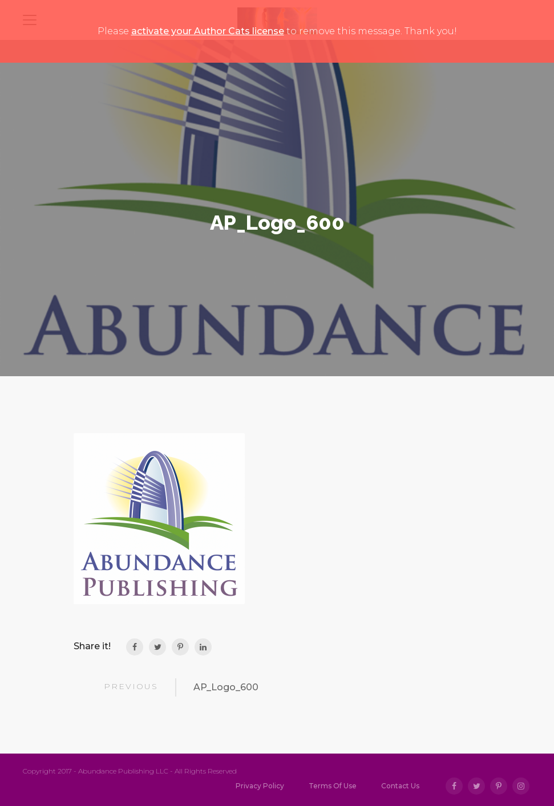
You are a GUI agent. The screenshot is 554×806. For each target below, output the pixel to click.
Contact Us (400, 786)
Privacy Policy (260, 786)
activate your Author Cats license (207, 31)
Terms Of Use (333, 786)
